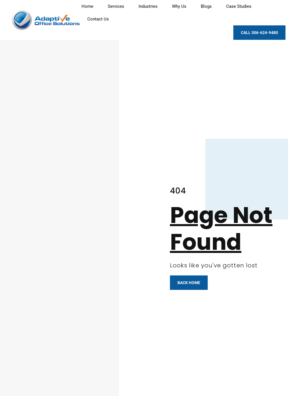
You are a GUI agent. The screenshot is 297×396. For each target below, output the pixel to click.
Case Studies (238, 6)
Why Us (179, 6)
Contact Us (98, 19)
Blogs (206, 6)
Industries (148, 6)
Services (116, 6)
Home (87, 6)
